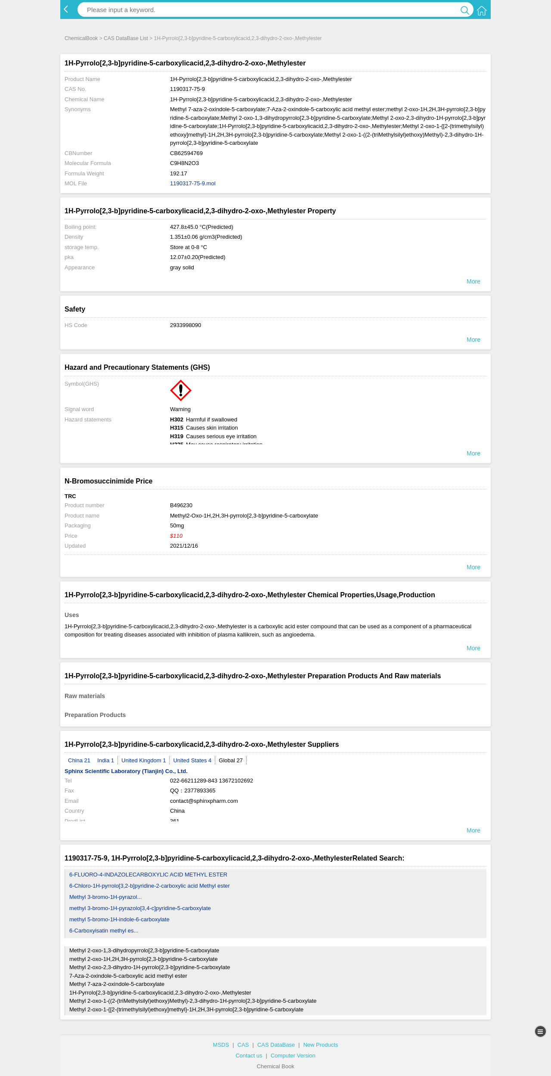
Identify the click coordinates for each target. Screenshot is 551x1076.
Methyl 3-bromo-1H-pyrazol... (105, 897)
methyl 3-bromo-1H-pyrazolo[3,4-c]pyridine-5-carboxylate (140, 908)
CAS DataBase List (126, 38)
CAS (243, 1045)
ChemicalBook (81, 38)
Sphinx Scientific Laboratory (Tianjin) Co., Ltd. (126, 771)
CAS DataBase (276, 1045)
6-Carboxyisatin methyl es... (103, 930)
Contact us (248, 1055)
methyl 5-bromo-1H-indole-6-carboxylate (119, 919)
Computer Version (293, 1055)
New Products (320, 1045)
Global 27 (231, 760)
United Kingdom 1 (143, 760)
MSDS (221, 1045)
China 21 (79, 760)
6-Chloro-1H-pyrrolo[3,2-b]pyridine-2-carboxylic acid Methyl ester (149, 886)
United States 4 (192, 760)
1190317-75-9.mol (193, 183)
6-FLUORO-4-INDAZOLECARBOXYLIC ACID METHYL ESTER (148, 874)
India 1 (105, 760)
